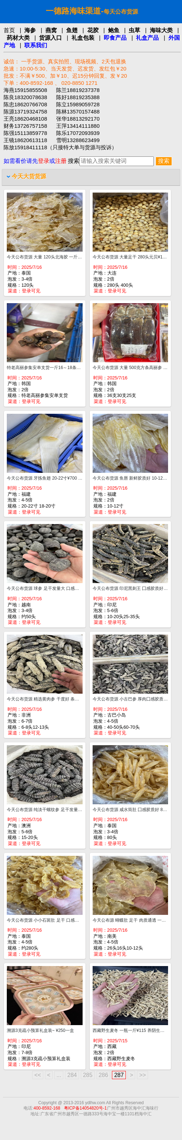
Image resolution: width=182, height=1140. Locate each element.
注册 (61, 161)
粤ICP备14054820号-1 (85, 1108)
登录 (43, 161)
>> (142, 1075)
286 (103, 1075)
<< (37, 1075)
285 (88, 1075)
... (58, 1075)
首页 (9, 30)
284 (72, 1075)
